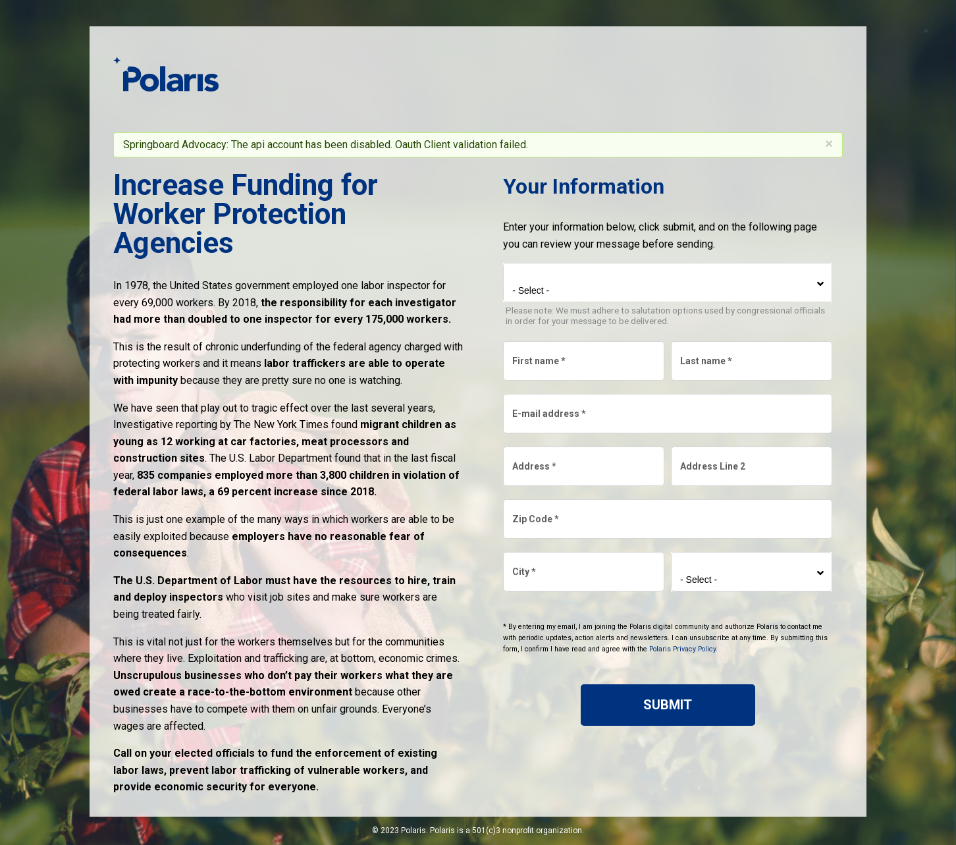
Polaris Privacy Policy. (683, 649)
